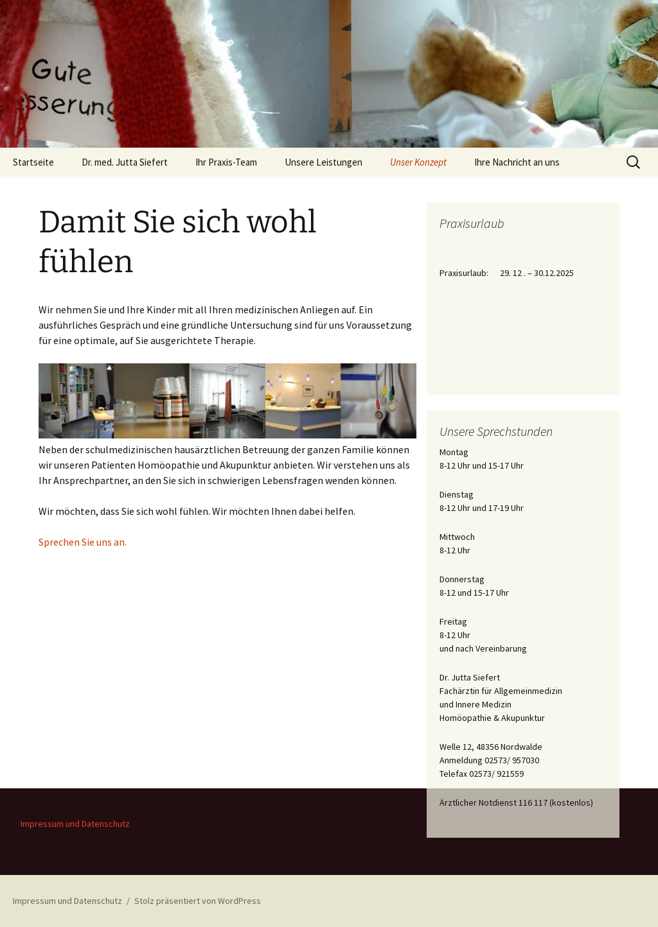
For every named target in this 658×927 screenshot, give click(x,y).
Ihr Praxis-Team (226, 162)
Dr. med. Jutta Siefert (125, 162)
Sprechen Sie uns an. (83, 541)
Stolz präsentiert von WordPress (197, 900)
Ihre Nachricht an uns (517, 162)
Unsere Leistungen (323, 162)
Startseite (33, 162)
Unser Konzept (418, 162)
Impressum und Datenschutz (75, 823)
